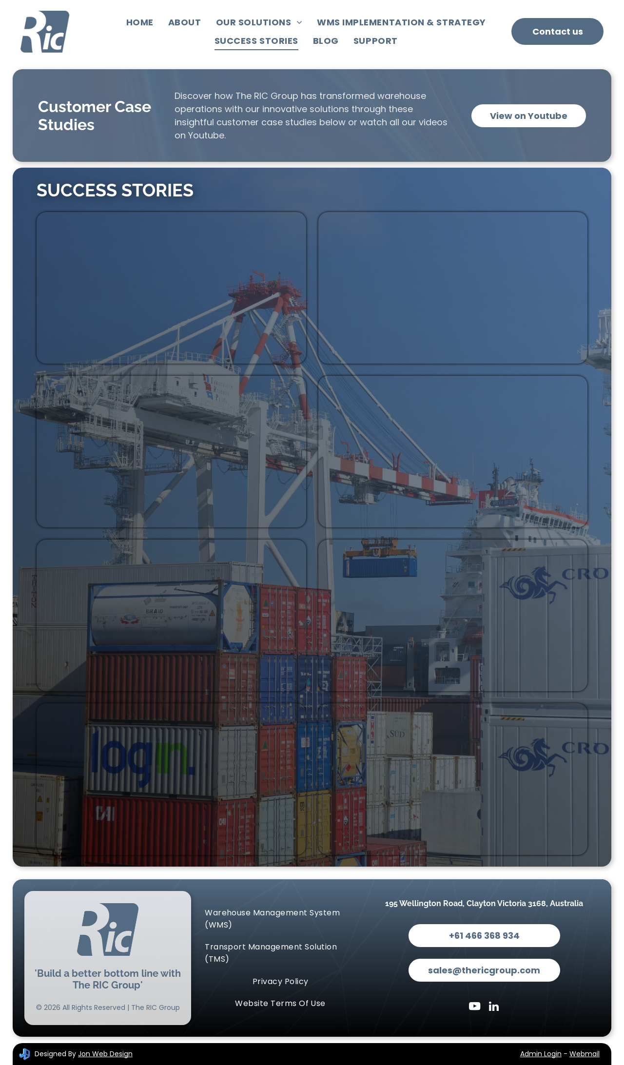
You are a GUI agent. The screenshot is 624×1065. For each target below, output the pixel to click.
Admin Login (541, 1054)
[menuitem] (140, 22)
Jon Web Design (105, 1054)
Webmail (584, 1054)
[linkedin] (494, 1007)
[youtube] (474, 1007)
